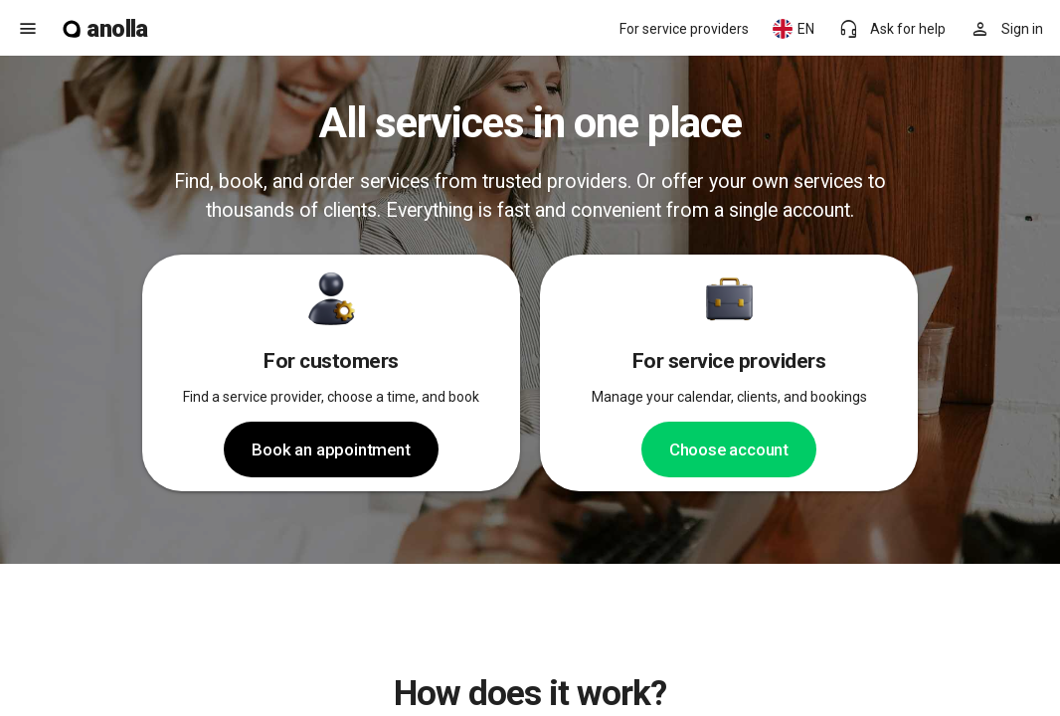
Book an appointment (331, 449)
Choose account (729, 449)
